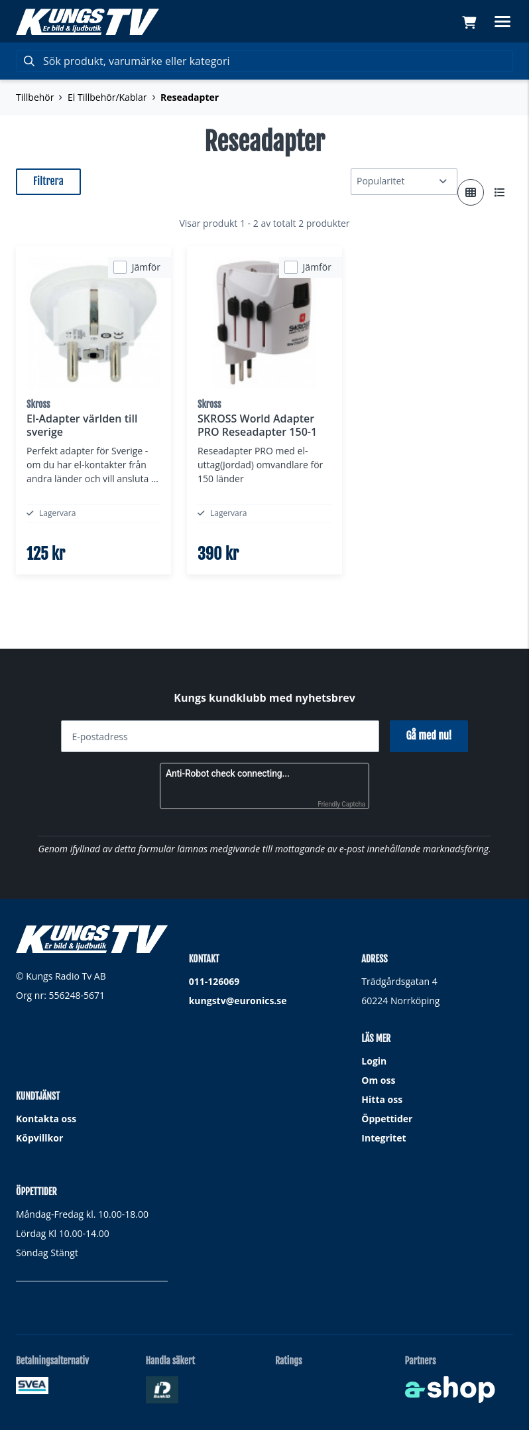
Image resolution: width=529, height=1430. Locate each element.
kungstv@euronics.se (238, 1000)
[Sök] (264, 61)
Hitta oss (381, 1099)
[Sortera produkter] (404, 181)
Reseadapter (189, 97)
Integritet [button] (383, 1138)
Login (373, 1061)
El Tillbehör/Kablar (107, 97)
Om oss (378, 1080)
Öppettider (386, 1118)
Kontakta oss (46, 1118)
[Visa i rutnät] (470, 192)
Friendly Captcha (341, 804)
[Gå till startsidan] (87, 22)
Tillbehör (35, 97)
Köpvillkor (39, 1138)
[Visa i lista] (500, 192)
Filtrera (48, 181)
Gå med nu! (428, 735)
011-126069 (214, 981)
